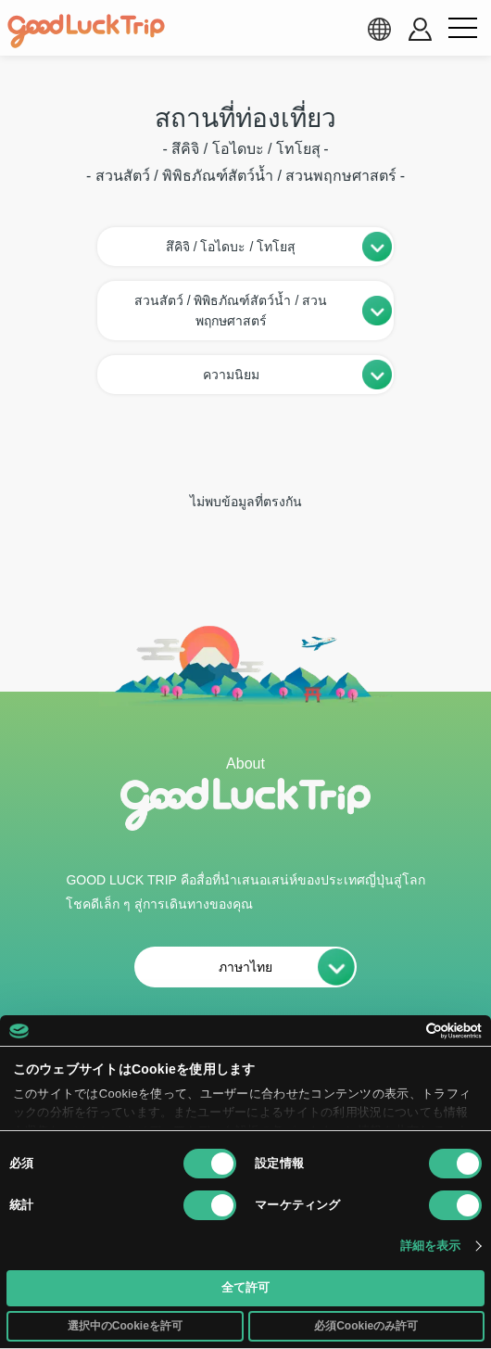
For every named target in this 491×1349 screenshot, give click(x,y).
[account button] (420, 29)
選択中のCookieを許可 (125, 1325)
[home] (86, 31)
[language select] (379, 28)
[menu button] (462, 28)
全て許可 (245, 1287)
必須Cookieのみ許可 (366, 1325)
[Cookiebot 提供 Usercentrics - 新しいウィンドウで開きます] (401, 1031)
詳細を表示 (430, 1246)
